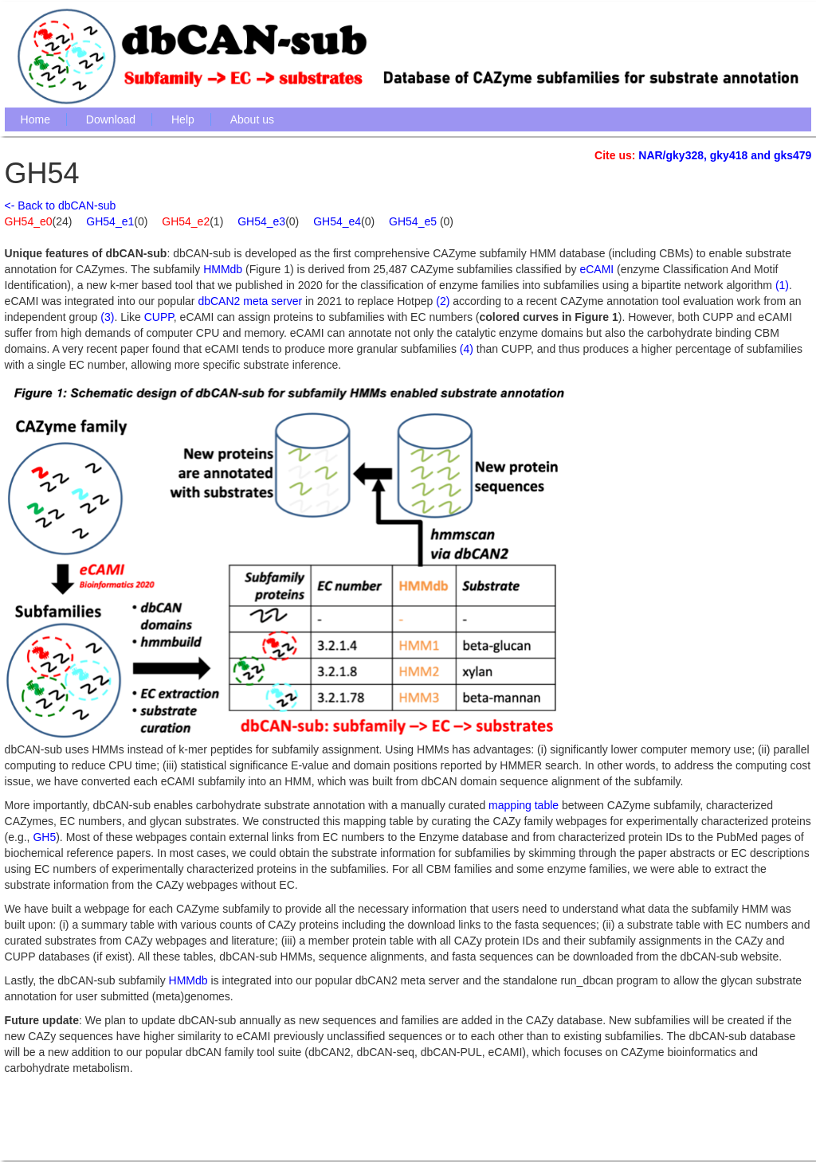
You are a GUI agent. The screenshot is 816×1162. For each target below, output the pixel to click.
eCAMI (596, 269)
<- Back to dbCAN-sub (60, 205)
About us (252, 119)
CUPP (159, 317)
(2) (442, 301)
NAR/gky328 (671, 155)
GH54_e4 (337, 221)
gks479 (792, 155)
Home (35, 119)
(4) (466, 348)
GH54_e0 (29, 221)
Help (182, 119)
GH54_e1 (110, 221)
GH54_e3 (261, 221)
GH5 (44, 837)
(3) (107, 317)
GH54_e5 (414, 221)
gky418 (728, 155)
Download (110, 119)
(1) (782, 285)
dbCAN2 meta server (250, 301)
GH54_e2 (186, 221)
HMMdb (222, 269)
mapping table (523, 805)
